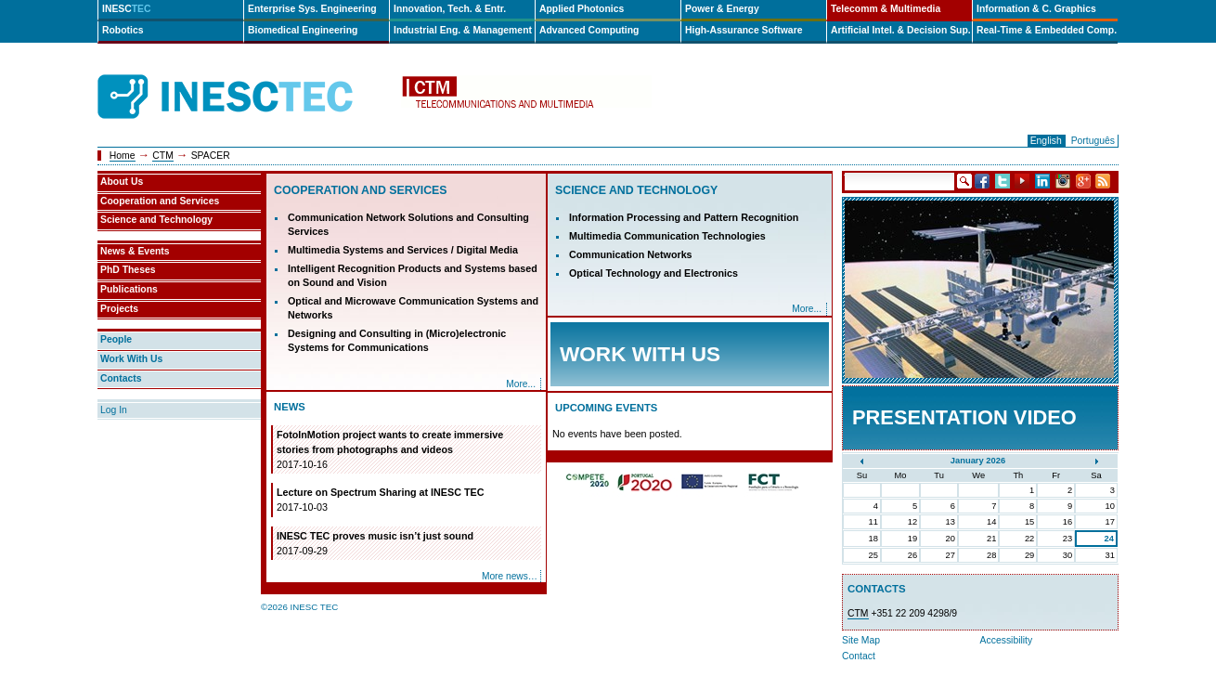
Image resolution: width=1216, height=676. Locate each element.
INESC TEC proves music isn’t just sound (407, 544)
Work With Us (131, 359)
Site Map (861, 640)
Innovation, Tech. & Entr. (450, 9)
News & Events (135, 251)
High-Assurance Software (743, 30)
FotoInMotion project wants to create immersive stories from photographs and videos (407, 450)
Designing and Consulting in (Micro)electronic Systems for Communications (397, 340)
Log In (113, 410)
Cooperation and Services (360, 190)
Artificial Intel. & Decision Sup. (901, 30)
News (289, 406)
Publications (129, 289)
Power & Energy (722, 9)
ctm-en (526, 97)
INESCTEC (246, 76)
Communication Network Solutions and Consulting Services (408, 224)
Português (1093, 141)
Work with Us (640, 354)
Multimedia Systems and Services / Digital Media (403, 249)
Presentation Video (964, 417)
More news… (509, 576)
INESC (126, 9)
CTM (163, 155)
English (1046, 141)
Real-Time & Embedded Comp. (1047, 30)
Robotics (122, 30)
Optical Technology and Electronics (653, 273)
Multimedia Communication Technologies (667, 235)
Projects (119, 309)
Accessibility (1006, 640)
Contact (858, 656)
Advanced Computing (589, 30)
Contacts (120, 378)
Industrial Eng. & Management (463, 30)
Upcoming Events (606, 407)
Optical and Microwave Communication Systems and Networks (413, 307)
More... (521, 384)
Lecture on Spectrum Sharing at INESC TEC (407, 500)
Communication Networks (630, 254)
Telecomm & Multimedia (885, 9)
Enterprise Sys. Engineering (312, 9)
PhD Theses (127, 270)
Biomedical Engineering (302, 30)
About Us (121, 181)
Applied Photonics (581, 9)
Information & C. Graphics (1036, 9)
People (116, 339)
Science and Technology (636, 190)
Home (123, 155)
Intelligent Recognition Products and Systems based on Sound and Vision (412, 275)
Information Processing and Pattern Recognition (683, 217)
